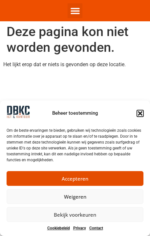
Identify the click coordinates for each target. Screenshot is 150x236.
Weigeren (75, 196)
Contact (96, 228)
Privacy (79, 228)
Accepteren (75, 178)
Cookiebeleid (58, 228)
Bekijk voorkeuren (75, 214)
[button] (140, 113)
